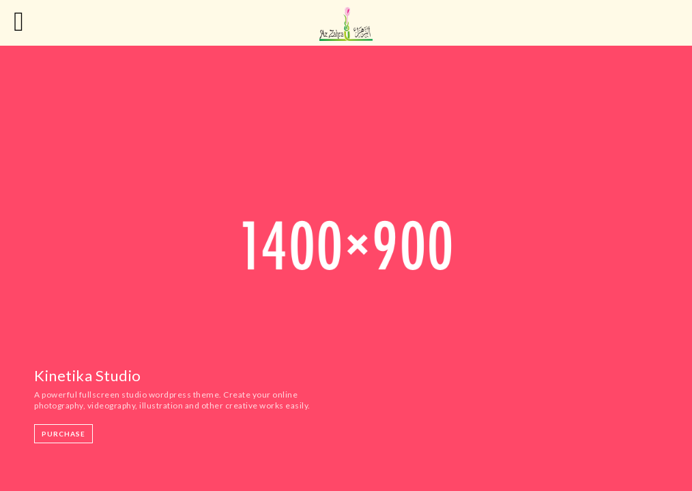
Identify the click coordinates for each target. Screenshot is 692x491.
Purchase (63, 434)
